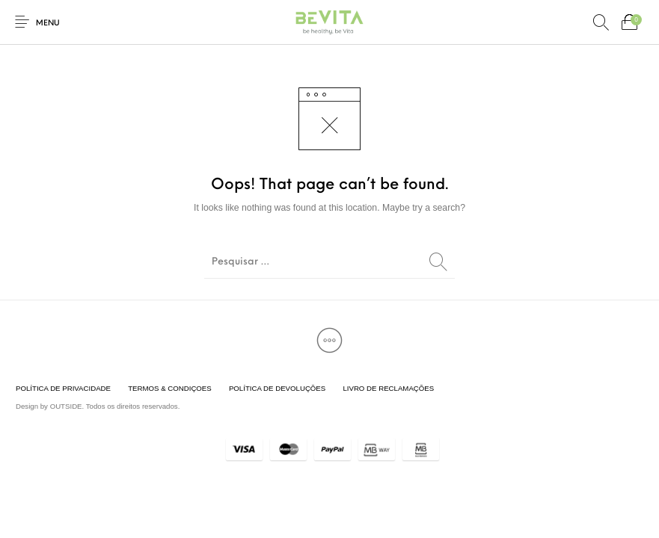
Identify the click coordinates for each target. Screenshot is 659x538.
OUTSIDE (66, 406)
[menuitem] (63, 388)
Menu (48, 23)
